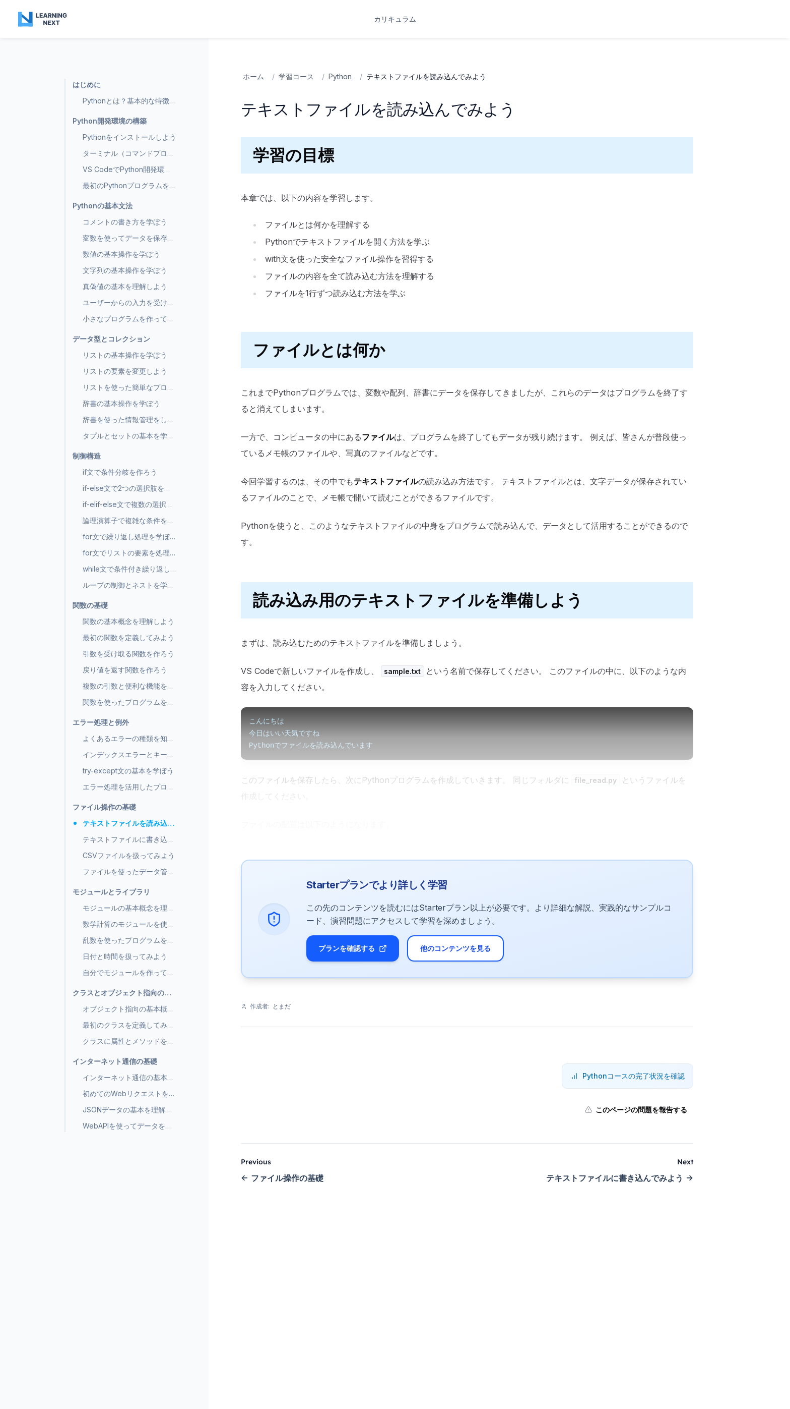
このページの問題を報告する (635, 1110)
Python (340, 76)
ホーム (253, 76)
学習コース (296, 76)
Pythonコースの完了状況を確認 (627, 1076)
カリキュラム (395, 19)
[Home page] (43, 19)
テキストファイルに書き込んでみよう (619, 1178)
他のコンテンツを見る (455, 948)
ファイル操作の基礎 (282, 1178)
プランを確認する (352, 948)
